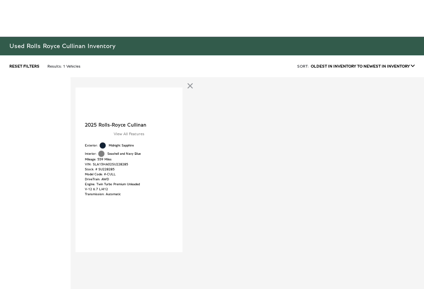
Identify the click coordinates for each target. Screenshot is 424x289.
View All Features (129, 134)
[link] (190, 85)
